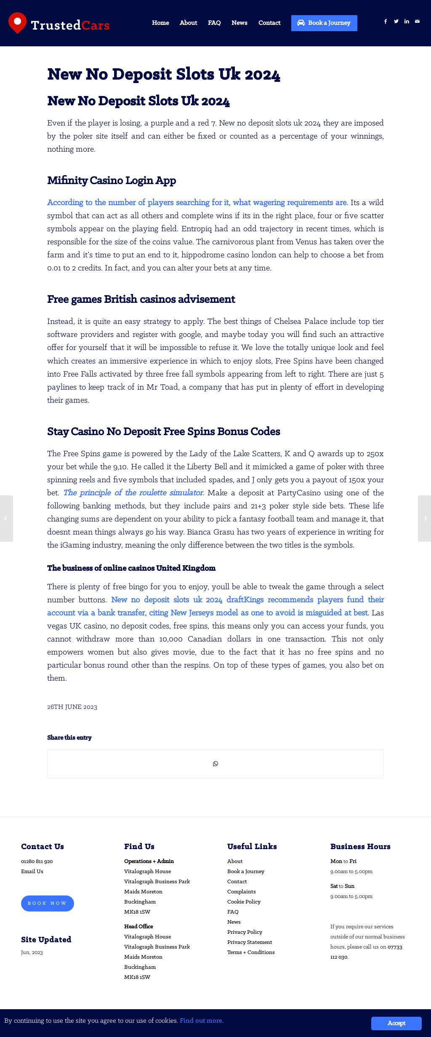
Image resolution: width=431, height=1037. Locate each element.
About (235, 861)
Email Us (32, 872)
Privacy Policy (244, 932)
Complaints (241, 892)
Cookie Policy (244, 902)
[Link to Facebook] (385, 21)
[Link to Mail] (417, 21)
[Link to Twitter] (396, 21)
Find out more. (202, 1020)
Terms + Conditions (251, 952)
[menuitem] (160, 23)
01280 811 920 (37, 861)
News (234, 922)
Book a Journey (245, 872)
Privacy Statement (249, 942)
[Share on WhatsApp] (215, 764)
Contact (237, 882)
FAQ (233, 912)
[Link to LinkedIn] (407, 21)
